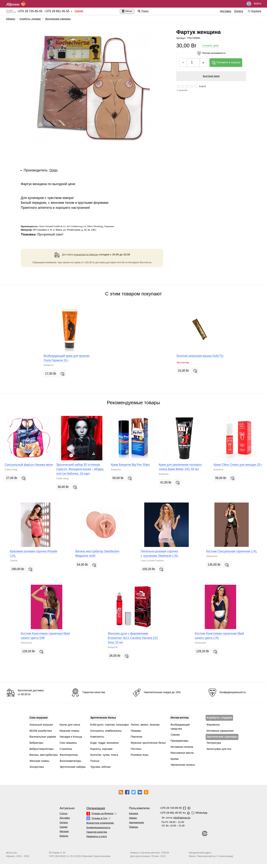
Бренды (64, 835)
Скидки (79, 10)
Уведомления (136, 822)
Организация (95, 808)
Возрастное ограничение (100, 822)
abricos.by (11, 852)
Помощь (133, 827)
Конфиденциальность (98, 827)
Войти (254, 3)
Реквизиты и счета (96, 836)
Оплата (238, 11)
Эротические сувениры (58, 18)
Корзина (133, 813)
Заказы (133, 817)
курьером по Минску (86, 254)
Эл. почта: (175, 817)
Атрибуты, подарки (30, 18)
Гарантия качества (96, 831)
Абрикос (10, 18)
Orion (53, 170)
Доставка (225, 11)
